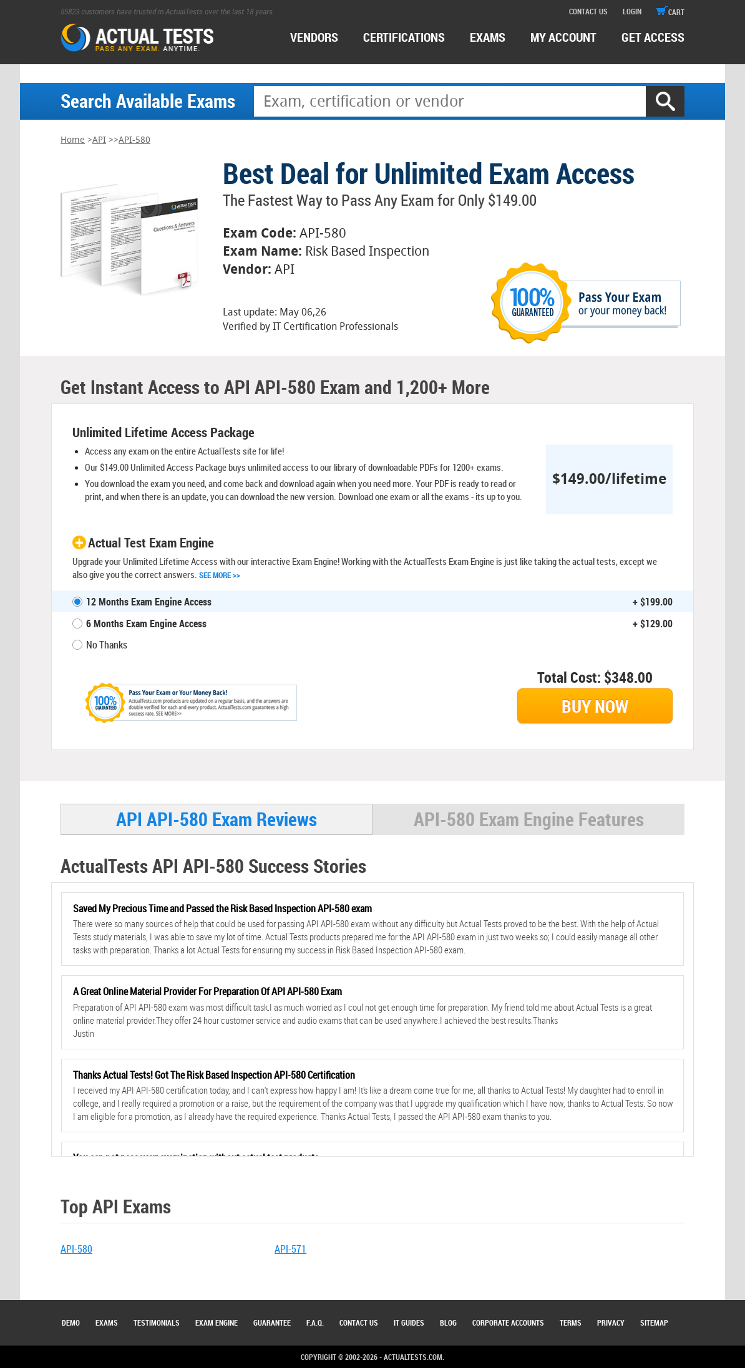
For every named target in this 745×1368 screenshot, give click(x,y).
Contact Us (358, 1322)
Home (73, 140)
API (99, 140)
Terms (571, 1322)
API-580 (134, 140)
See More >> (219, 574)
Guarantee (272, 1322)
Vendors (314, 37)
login (632, 11)
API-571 (290, 1249)
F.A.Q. (315, 1322)
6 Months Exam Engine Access (146, 623)
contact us (588, 11)
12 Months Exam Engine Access (149, 602)
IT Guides (409, 1322)
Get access (652, 37)
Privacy (611, 1322)
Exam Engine (216, 1322)
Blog (448, 1322)
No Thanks (106, 645)
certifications (404, 37)
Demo (71, 1322)
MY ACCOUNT (563, 37)
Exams (106, 1322)
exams (487, 37)
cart (670, 12)
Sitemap (654, 1322)
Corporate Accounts (508, 1322)
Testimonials (157, 1322)
